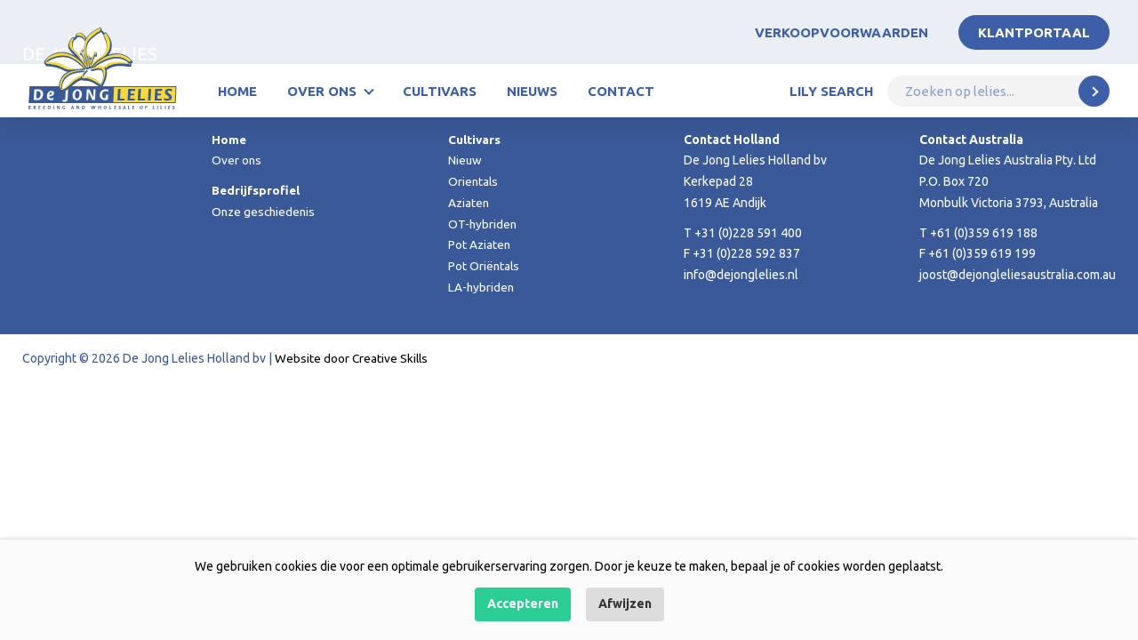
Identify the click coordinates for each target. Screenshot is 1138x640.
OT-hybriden (483, 224)
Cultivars (440, 91)
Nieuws (532, 91)
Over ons (322, 91)
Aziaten (469, 203)
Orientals (474, 181)
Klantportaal (1034, 32)
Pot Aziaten (480, 244)
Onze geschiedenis (265, 211)
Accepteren (522, 603)
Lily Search (831, 91)
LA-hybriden (482, 287)
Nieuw (465, 160)
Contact (621, 91)
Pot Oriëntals (484, 266)
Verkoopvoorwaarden (841, 32)
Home (237, 91)
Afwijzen (625, 603)
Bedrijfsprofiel (257, 190)
